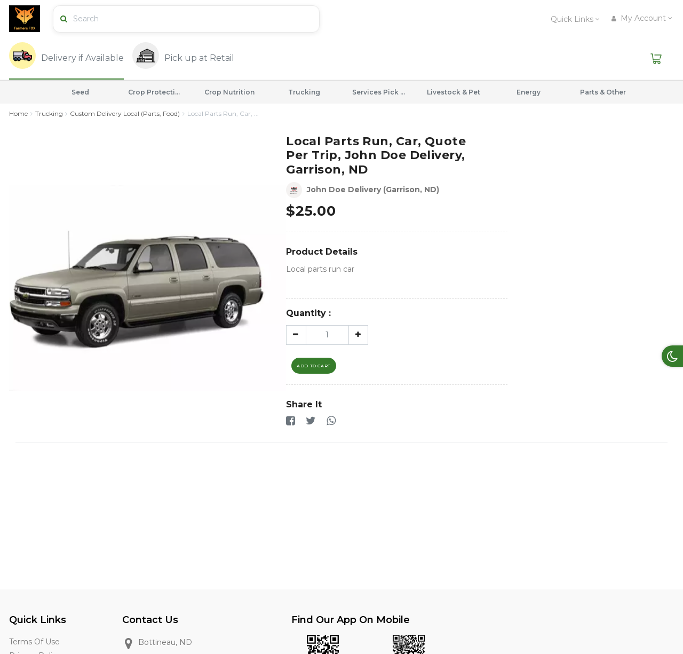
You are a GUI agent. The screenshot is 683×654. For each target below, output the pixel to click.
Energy (529, 92)
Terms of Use (34, 642)
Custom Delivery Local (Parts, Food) (125, 113)
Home (18, 113)
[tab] (66, 59)
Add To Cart (314, 365)
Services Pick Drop (379, 92)
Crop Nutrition (229, 92)
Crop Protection (154, 92)
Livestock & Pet (453, 92)
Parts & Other (603, 92)
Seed (80, 92)
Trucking (304, 92)
